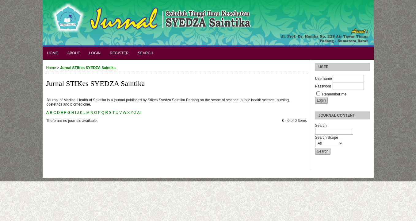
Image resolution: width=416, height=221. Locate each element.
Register (119, 53)
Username (323, 78)
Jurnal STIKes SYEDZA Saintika (88, 68)
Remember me (334, 94)
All (139, 112)
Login (95, 53)
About (73, 53)
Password (323, 86)
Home (52, 53)
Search (145, 53)
